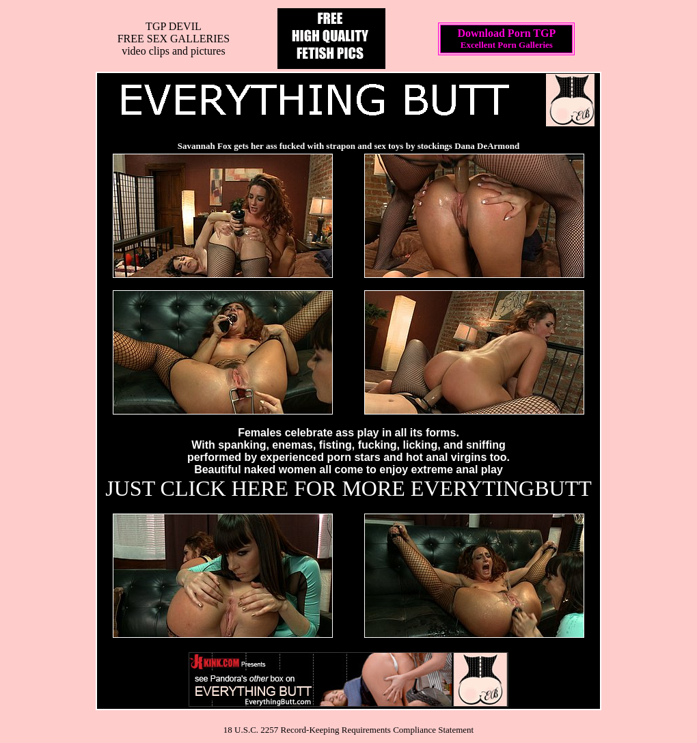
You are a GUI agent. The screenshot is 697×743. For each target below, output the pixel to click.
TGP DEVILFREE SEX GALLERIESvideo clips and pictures (174, 38)
